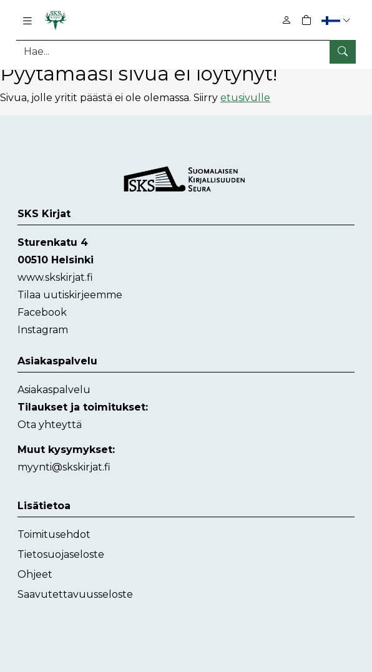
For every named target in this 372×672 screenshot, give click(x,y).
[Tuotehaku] (186, 51)
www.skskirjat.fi (55, 277)
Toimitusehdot (54, 534)
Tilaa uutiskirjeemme (69, 295)
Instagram (42, 330)
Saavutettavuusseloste (75, 594)
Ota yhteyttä (49, 425)
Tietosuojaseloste (60, 554)
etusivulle (245, 98)
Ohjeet (34, 574)
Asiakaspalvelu (54, 390)
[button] (337, 20)
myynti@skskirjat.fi (63, 467)
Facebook (42, 312)
